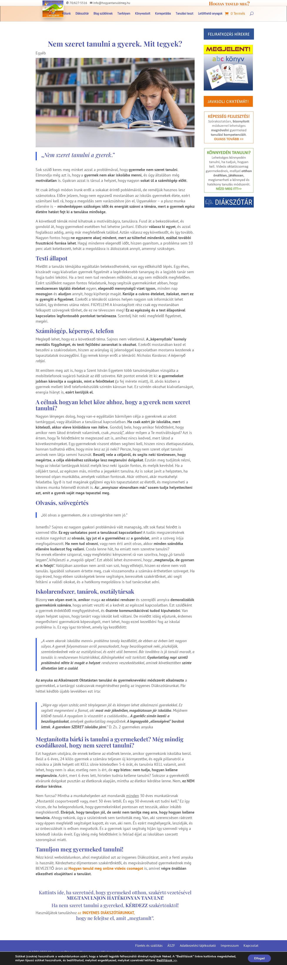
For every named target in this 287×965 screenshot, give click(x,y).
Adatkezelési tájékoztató (198, 945)
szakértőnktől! (152, 905)
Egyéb (41, 52)
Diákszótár (82, 13)
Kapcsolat (251, 945)
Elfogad (259, 958)
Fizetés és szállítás (149, 945)
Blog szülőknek (103, 13)
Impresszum (230, 945)
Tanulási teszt (184, 13)
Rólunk (66, 13)
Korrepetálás (163, 13)
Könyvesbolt (142, 13)
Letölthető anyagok (210, 13)
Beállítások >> (167, 960)
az (106, 912)
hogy (81, 918)
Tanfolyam (123, 13)
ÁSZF (171, 945)
